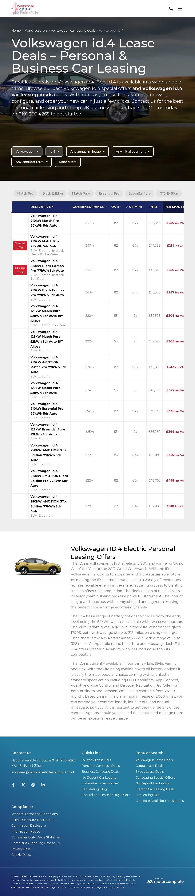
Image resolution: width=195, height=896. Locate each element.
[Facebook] (13, 786)
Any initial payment (133, 151)
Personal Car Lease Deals (101, 766)
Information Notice (25, 831)
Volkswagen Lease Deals (154, 760)
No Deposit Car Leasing (99, 777)
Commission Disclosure (28, 825)
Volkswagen (27, 151)
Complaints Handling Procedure (36, 843)
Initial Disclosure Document (32, 820)
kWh (115, 207)
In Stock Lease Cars (96, 760)
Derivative (40, 207)
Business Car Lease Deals (100, 771)
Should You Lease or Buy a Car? (106, 795)
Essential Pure (140, 193)
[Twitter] (23, 786)
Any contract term (32, 162)
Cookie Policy (21, 855)
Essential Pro (109, 193)
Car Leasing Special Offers (155, 777)
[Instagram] (33, 786)
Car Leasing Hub (148, 795)
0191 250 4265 (64, 760)
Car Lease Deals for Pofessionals (160, 801)
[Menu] (180, 8)
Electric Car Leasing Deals (155, 789)
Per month (175, 207)
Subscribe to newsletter (100, 783)
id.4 (55, 151)
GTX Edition (169, 193)
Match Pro (25, 193)
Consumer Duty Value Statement (37, 837)
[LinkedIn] (43, 786)
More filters (68, 162)
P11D (153, 207)
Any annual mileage (88, 151)
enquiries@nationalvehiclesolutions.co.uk (43, 772)
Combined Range (88, 207)
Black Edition (52, 193)
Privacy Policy (21, 849)
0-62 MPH (133, 207)
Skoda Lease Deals (150, 771)
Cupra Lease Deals (149, 766)
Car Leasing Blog (94, 789)
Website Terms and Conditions (34, 814)
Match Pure (81, 193)
